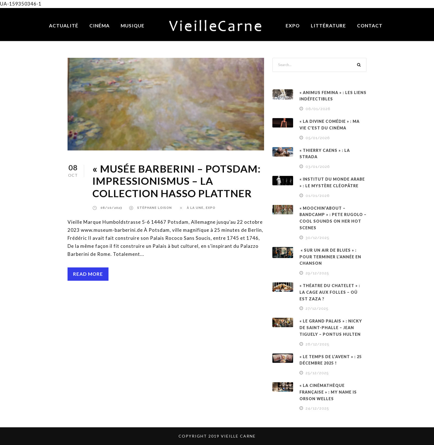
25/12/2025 (317, 373)
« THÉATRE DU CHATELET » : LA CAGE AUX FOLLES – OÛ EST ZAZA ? (329, 292)
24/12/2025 (317, 408)
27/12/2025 (317, 308)
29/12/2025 (317, 273)
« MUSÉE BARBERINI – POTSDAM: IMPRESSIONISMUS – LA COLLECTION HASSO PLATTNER (176, 180)
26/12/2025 (317, 344)
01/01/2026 (318, 196)
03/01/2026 (318, 167)
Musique (132, 25)
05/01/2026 (318, 138)
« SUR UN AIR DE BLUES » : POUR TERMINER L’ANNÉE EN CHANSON (330, 257)
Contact (370, 25)
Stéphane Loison (154, 208)
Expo (293, 25)
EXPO (210, 208)
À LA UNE (195, 208)
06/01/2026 (318, 109)
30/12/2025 (317, 238)
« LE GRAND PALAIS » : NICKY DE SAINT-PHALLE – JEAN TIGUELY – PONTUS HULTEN (330, 328)
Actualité (63, 25)
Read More (88, 274)
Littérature (328, 25)
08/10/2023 (111, 208)
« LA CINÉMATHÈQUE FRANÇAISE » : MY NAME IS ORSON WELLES (328, 392)
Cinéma (99, 25)
